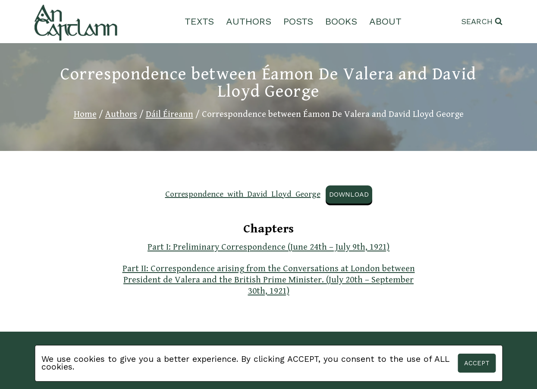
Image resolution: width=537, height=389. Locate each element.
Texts (199, 21)
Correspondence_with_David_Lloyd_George (242, 194)
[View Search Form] (481, 22)
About (385, 21)
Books (341, 21)
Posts (298, 21)
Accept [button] (477, 363)
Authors (248, 21)
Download (349, 194)
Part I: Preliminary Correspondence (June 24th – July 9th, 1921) (268, 247)
